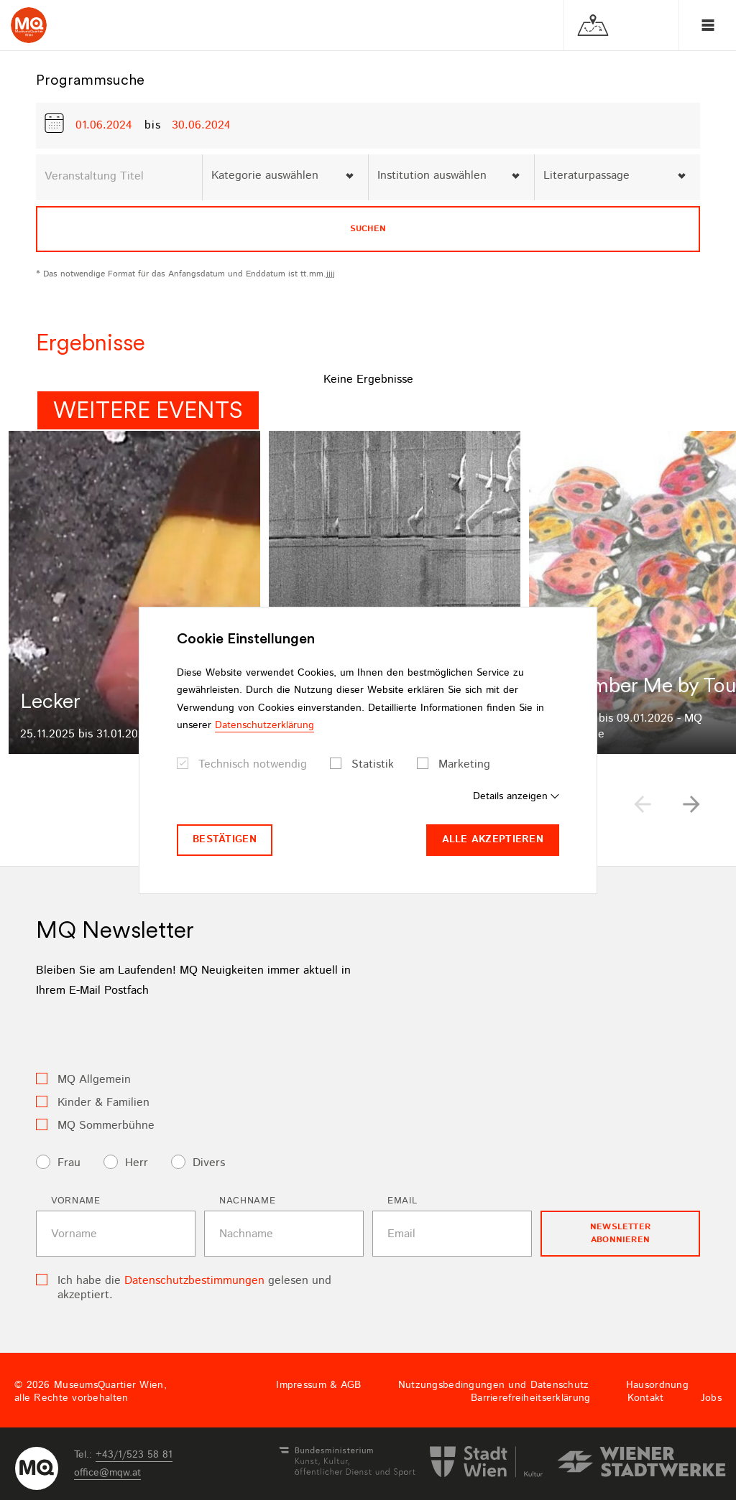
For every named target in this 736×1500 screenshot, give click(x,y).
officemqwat (107, 1473)
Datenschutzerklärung (264, 725)
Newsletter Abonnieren (620, 1233)
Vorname (76, 1201)
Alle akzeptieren (492, 839)
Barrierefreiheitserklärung (530, 1398)
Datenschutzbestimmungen (194, 1280)
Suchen (368, 229)
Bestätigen (225, 839)
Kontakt (645, 1398)
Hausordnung (657, 1385)
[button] (691, 804)
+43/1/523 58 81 (134, 1455)
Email (402, 1201)
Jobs (711, 1398)
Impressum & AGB (318, 1385)
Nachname (247, 1201)
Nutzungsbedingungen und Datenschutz (493, 1385)
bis (152, 125)
